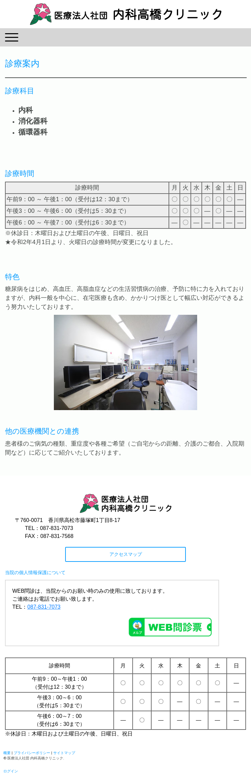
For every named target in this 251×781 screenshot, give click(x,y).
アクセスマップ (125, 554)
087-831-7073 (44, 607)
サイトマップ (64, 752)
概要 (7, 752)
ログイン (10, 770)
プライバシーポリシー (32, 752)
